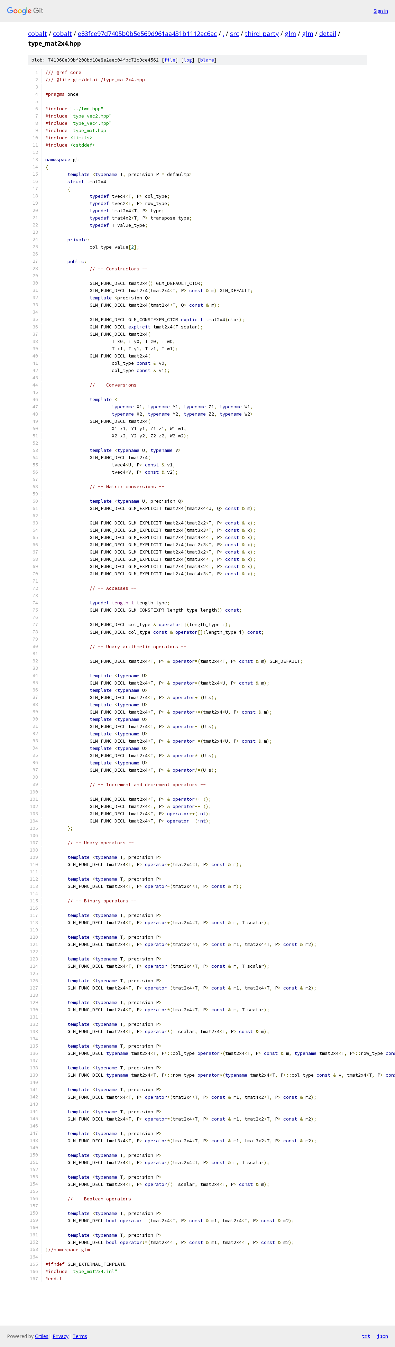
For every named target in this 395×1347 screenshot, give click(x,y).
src (234, 33)
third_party (262, 33)
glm (290, 33)
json (382, 1336)
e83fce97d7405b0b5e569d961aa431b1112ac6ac (147, 33)
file (169, 60)
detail (327, 33)
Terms (80, 1336)
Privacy (60, 1336)
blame (207, 60)
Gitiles (41, 1336)
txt (366, 1336)
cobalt (37, 33)
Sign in (381, 11)
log (188, 60)
